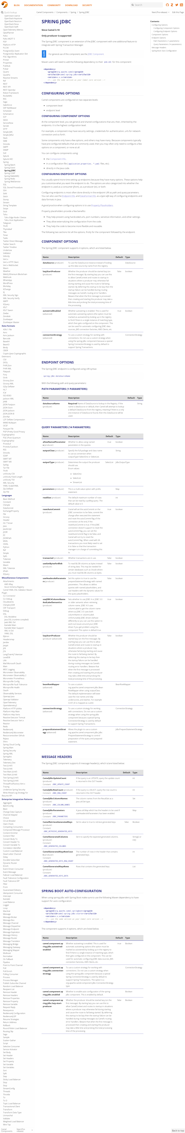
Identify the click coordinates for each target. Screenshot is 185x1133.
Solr (4, 153)
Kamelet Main (10, 625)
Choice (6, 817)
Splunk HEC (8, 159)
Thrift (5, 226)
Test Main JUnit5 (10, 771)
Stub (5, 211)
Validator (7, 253)
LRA (4, 660)
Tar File (6, 467)
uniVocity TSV (9, 479)
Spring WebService (12, 181)
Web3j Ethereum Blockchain (15, 274)
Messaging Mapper (11, 950)
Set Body (7, 1052)
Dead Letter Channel (12, 854)
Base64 (6, 341)
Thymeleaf (7, 229)
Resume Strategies (11, 1019)
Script (5, 1043)
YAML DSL (8, 633)
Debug (6, 610)
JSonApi (6, 416)
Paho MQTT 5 (9, 38)
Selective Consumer (11, 1046)
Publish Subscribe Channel (14, 983)
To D (5, 1100)
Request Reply (9, 1007)
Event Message (9, 872)
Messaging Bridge (10, 944)
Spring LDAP (9, 173)
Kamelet (6, 899)
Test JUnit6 (7, 768)
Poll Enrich (7, 971)
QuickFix (6, 74)
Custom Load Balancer (13, 850)
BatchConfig (8, 805)
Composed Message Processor (16, 829)
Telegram (7, 223)
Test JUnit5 (7, 765)
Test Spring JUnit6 (10, 780)
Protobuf (7, 443)
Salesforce (7, 104)
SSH (5, 190)
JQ (4, 535)
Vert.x (5, 259)
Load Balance (9, 902)
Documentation (33, 5)
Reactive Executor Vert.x (13, 720)
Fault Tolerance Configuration (16, 878)
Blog (17, 5)
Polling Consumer (10, 974)
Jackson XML (8, 398)
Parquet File (8, 428)
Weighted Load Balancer (13, 1121)
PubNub (6, 65)
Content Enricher (10, 832)
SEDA (5, 120)
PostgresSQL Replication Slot (15, 53)
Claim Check (8, 823)
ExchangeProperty (11, 510)
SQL (5, 184)
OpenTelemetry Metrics (13, 29)
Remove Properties (11, 998)
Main (5, 666)
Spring (6, 162)
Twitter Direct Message (13, 241)
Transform (7, 1109)
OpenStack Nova (11, 24)
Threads (6, 1091)
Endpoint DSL (68, 195)
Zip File (6, 491)
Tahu (5, 214)
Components (62, 12)
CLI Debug (7, 598)
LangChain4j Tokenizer (13, 654)
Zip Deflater (8, 488)
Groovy (6, 517)
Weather (6, 271)
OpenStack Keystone (13, 18)
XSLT (5, 307)
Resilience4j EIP (9, 1016)
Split (5, 1073)
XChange (7, 289)
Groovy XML (8, 383)
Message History (10, 935)
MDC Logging (9, 669)
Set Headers (8, 1058)
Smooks (6, 144)
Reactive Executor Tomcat (14, 717)
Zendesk (6, 316)
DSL (5, 613)
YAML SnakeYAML (10, 485)
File (4, 514)
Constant (7, 501)
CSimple (6, 504)
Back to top (178, 1130)
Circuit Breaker (9, 820)
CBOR (5, 350)
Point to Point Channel (12, 965)
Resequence (8, 1010)
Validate (6, 1118)
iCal (4, 392)
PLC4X (6, 47)
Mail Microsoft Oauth (12, 663)
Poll (4, 968)
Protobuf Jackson (10, 446)
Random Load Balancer (13, 986)
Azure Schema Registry (14, 586)
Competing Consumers (13, 826)
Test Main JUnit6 (10, 774)
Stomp (6, 199)
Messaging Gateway (11, 947)
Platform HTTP (9, 44)
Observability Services (12, 693)
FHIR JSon (7, 365)
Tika (4, 232)
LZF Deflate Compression (14, 419)
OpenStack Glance (12, 15)
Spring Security (9, 750)
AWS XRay (8, 584)
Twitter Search (9, 244)
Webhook (7, 277)
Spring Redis (9, 178)
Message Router (10, 938)
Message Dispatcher (12, 926)
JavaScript (7, 528)
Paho (5, 35)
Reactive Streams (10, 77)
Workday (7, 286)
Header (6, 519)
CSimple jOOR (9, 604)
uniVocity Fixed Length (12, 476)
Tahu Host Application (13, 220)
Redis (5, 726)
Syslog (5, 464)
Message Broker (10, 917)
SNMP (5, 149)
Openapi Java (8, 696)
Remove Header (10, 992)
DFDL (5, 362)
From (5, 887)
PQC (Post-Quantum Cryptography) (11, 439)
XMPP (5, 301)
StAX (5, 193)
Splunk (6, 155)
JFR (4, 648)
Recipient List (8, 989)
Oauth (5, 690)
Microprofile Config (11, 681)
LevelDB (6, 657)
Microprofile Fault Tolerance (15, 684)
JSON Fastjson (9, 404)
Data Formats (8, 325)
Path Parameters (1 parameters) (166, 41)
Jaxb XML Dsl (9, 622)
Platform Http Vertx (11, 714)
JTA (4, 651)
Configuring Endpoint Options (165, 31)
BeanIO (6, 344)
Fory (5, 374)
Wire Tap (7, 1124)
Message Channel (10, 923)
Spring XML (8, 753)
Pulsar (5, 68)
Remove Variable (10, 1004)
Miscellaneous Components (15, 577)
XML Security (8, 482)
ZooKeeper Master (11, 322)
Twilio (5, 238)
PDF (5, 41)
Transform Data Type (12, 1112)
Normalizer (8, 956)
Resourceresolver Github (14, 735)
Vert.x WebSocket (10, 265)
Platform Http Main (11, 711)
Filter (5, 883)
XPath (5, 571)
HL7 (5, 389)
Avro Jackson (8, 335)
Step (5, 1076)
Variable (6, 562)
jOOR (5, 532)
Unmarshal (8, 1115)
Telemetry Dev (9, 762)
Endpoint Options (159, 38)
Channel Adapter (10, 814)
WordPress (8, 283)
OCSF (5, 425)
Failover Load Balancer (13, 874)
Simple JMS (7, 131)
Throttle (6, 1094)
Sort (5, 1070)
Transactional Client (11, 1106)
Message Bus (8, 920)
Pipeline (6, 962)
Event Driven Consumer (13, 868)
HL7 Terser (8, 523)
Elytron (6, 636)
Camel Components (44, 12)
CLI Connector (9, 595)
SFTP (5, 129)
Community (54, 5)
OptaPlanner (8, 32)
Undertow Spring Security (14, 789)
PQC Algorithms (10, 56)
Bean (5, 808)
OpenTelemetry (9, 702)
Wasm (5, 268)
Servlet (6, 125)
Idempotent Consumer (13, 893)
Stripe (5, 208)
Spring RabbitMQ (11, 176)
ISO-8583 (7, 395)
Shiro (5, 741)
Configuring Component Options (166, 28)
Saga (5, 101)
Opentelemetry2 (10, 705)
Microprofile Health (11, 687)
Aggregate (7, 802)
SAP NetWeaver (9, 107)
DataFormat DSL (88, 195)
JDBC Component (96, 54)
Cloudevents (8, 601)
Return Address (10, 1022)
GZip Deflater (9, 386)
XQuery (6, 304)
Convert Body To (10, 839)
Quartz (6, 71)
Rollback (6, 1025)
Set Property (8, 1061)
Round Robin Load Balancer (15, 1028)
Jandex (6, 642)
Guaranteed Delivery (12, 890)
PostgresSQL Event (11, 50)
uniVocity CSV (9, 473)
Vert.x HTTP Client (10, 262)
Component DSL (58, 158)
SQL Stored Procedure (12, 187)
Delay (5, 857)
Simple (6, 553)
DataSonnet (8, 508)
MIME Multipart (9, 422)
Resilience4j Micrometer (13, 732)
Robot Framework (11, 92)
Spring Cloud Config (11, 744)
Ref (4, 80)
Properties (7, 62)
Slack (5, 137)
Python (6, 547)
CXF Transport (9, 607)
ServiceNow (8, 122)
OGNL (5, 544)
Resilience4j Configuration (14, 1013)
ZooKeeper (8, 319)
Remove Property (10, 1001)
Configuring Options (160, 25)
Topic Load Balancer (12, 1103)
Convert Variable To (11, 844)
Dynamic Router (10, 863)
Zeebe (5, 313)
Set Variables (8, 1067)
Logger (6, 905)
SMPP (5, 146)
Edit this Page (178, 12)
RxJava (6, 738)
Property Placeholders (102, 205)
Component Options (160, 34)
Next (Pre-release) (159, 12)
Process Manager (10, 980)
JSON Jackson (9, 410)
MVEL (5, 541)
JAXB (5, 401)
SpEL (5, 556)
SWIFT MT (7, 458)
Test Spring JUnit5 (10, 777)
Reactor (6, 723)
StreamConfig (9, 1088)
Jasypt (5, 645)
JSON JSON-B (8, 413)
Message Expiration (11, 932)
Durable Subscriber (11, 859)
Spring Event (9, 167)
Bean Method (9, 499)
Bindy (5, 347)
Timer (5, 235)
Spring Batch (9, 164)
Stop (5, 1082)
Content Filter (9, 835)
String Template (10, 205)
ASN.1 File (7, 329)
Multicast (7, 953)
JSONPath (7, 538)
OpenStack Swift (11, 26)
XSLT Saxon (8, 310)
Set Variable (8, 1064)
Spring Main (8, 747)
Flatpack (6, 371)
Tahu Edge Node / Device (15, 217)
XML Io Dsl (8, 630)
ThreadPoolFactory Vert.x (14, 783)
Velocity (6, 256)
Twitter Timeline (10, 247)
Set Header (8, 1055)
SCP (4, 116)
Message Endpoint (11, 929)
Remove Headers (10, 995)
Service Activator (10, 1049)
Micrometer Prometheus (13, 678)
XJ (4, 292)
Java (5, 526)
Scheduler (7, 110)
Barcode (6, 338)
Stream (6, 202)
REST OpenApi (9, 89)
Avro (5, 332)
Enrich (5, 865)
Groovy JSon (8, 380)
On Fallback (8, 959)
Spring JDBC (10, 170)
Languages (7, 495)
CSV (4, 359)
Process (6, 977)
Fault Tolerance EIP (11, 881)
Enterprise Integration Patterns (17, 799)
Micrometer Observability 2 (14, 675)
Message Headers (159, 47)
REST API (7, 86)
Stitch (5, 196)
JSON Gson (8, 407)
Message (7, 914)
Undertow (7, 250)
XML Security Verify (11, 298)
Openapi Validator (11, 699)
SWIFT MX (7, 461)
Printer (6, 59)
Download (71, 5)
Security (87, 5)
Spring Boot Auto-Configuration (164, 51)
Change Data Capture (12, 811)
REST (5, 83)
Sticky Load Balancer (12, 1079)
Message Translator (11, 941)
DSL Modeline (10, 616)
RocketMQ (7, 95)
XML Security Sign (10, 295)
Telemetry (7, 759)
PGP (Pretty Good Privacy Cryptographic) (13, 433)
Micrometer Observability (14, 672)
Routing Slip (8, 1031)
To (4, 1097)
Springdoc (7, 756)
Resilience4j (8, 729)
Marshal (6, 911)
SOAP (5, 455)
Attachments (8, 581)
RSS (4, 98)
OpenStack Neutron (12, 21)
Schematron (8, 113)
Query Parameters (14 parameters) (168, 44)
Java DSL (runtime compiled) (16, 619)
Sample (6, 1037)
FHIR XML (7, 368)
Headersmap (8, 639)
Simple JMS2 (8, 134)
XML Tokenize (9, 568)
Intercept (7, 896)
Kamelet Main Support (14, 627)
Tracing (6, 786)
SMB (5, 140)
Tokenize (7, 559)
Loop (5, 908)
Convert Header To (11, 841)
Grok (5, 377)
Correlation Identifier (12, 848)
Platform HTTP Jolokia (12, 708)
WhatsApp (7, 280)
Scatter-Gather (9, 1040)
